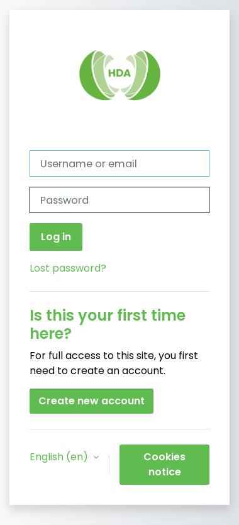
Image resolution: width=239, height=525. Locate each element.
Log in (56, 236)
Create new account (91, 401)
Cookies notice (164, 464)
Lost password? (68, 268)
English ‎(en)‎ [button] (60, 457)
